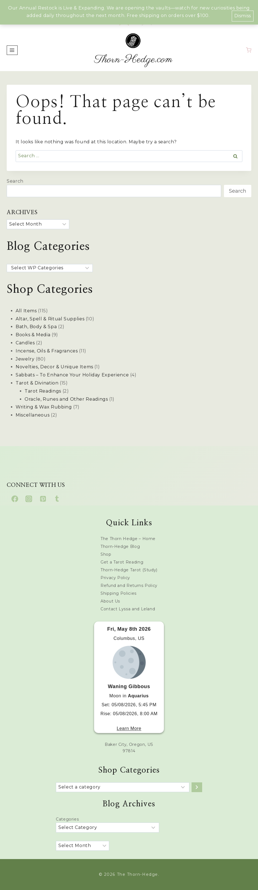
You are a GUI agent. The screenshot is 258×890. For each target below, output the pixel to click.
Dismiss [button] (242, 15)
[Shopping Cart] (248, 50)
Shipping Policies (119, 593)
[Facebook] (15, 499)
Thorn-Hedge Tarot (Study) (129, 569)
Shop (106, 554)
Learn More (129, 728)
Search (15, 181)
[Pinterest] (43, 499)
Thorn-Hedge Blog (120, 546)
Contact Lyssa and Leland (128, 608)
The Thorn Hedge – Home (128, 538)
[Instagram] (28, 499)
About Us (110, 601)
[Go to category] (197, 787)
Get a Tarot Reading (122, 562)
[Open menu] (12, 50)
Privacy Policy (115, 577)
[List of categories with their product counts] (122, 787)
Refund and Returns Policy (129, 585)
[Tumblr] (57, 499)
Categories (67, 819)
